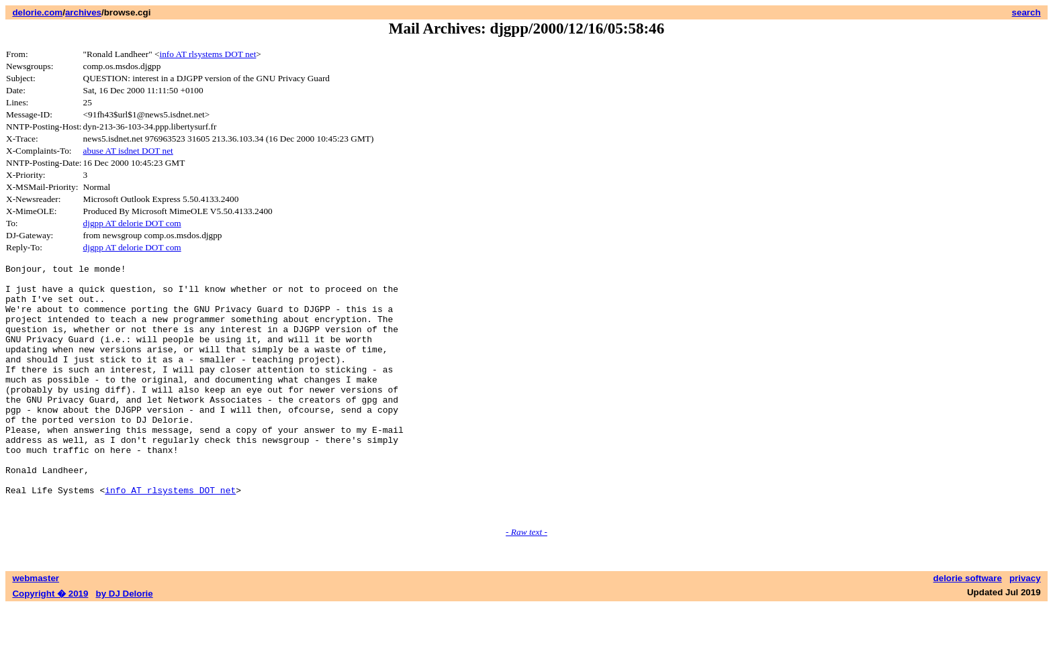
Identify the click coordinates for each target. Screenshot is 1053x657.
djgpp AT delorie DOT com (132, 223)
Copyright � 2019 (50, 644)
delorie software (967, 628)
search (1026, 12)
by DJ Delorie (124, 644)
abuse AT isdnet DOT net (128, 151)
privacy (1025, 628)
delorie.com (37, 12)
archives (83, 12)
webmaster (35, 628)
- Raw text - (526, 582)
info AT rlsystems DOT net (207, 54)
